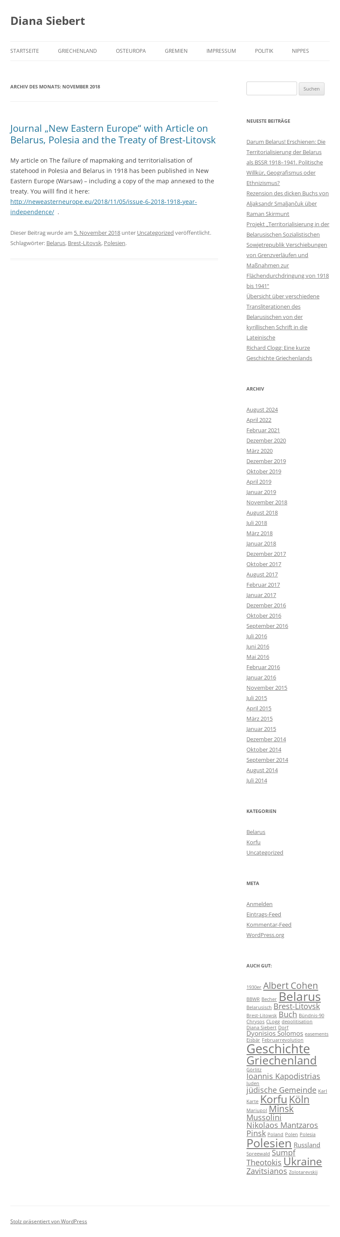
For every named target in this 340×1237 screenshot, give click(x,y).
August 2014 (262, 770)
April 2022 (258, 420)
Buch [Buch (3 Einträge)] (288, 1014)
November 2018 (266, 502)
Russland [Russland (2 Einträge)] (307, 1144)
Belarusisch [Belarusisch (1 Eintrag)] (259, 1007)
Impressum (221, 51)
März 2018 (259, 533)
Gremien (176, 51)
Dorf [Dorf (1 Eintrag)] (283, 1028)
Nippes (300, 51)
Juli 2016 (256, 636)
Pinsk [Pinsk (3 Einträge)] (256, 1133)
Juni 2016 (257, 646)
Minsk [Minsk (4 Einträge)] (281, 1109)
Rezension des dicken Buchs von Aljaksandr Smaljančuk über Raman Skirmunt (287, 203)
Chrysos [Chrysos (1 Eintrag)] (255, 1022)
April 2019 (258, 481)
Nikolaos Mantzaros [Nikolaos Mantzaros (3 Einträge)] (282, 1125)
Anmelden (259, 904)
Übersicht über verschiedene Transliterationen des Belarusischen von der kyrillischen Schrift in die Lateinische (282, 316)
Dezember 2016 (266, 605)
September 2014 (267, 760)
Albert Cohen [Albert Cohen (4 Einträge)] (290, 985)
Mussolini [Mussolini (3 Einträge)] (264, 1117)
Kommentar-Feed (268, 924)
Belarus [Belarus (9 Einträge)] (300, 996)
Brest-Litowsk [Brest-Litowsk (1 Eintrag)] (261, 1016)
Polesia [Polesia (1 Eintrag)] (308, 1134)
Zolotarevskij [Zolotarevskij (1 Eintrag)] (303, 1172)
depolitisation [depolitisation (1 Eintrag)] (297, 1022)
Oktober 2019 (263, 471)
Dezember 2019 (266, 461)
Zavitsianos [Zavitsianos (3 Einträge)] (266, 1171)
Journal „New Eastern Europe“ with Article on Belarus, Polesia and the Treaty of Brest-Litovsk (113, 133)
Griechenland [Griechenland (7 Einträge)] (281, 1060)
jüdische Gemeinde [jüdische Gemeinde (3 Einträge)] (281, 1090)
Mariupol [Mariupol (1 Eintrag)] (256, 1110)
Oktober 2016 (263, 615)
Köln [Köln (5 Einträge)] (299, 1099)
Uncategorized (155, 232)
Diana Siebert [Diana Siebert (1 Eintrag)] (261, 1028)
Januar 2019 (261, 492)
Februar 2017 (263, 584)
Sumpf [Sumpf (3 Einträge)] (283, 1152)
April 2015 (258, 708)
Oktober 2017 (263, 564)
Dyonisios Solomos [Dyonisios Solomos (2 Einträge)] (274, 1033)
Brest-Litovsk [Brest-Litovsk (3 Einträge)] (296, 1006)
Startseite (24, 51)
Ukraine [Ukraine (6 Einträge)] (302, 1161)
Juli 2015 (256, 698)
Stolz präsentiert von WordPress (48, 1221)
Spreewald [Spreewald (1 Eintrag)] (258, 1154)
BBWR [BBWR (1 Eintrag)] (253, 999)
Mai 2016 (257, 657)
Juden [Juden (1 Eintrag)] (252, 1083)
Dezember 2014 (266, 739)
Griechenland (77, 51)
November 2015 (266, 687)
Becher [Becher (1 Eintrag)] (269, 999)
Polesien (114, 243)
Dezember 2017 (266, 554)
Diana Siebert (47, 20)
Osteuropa (131, 51)
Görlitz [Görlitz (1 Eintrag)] (253, 1070)
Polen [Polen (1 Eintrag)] (291, 1134)
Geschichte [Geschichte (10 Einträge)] (278, 1048)
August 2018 (262, 512)
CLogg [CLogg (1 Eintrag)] (273, 1022)
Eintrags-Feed (263, 914)
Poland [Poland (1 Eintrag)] (275, 1134)
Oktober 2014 (263, 749)
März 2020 (259, 451)
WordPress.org (265, 935)
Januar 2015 (261, 729)
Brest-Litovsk (84, 243)
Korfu (253, 842)
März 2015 (259, 718)
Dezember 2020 (266, 440)
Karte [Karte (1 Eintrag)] (252, 1101)
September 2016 (267, 626)
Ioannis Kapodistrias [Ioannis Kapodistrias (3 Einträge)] (283, 1076)
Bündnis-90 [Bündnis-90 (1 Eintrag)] (311, 1016)
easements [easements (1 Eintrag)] (316, 1034)
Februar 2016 (263, 667)
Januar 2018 (261, 543)
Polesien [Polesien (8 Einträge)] (269, 1143)
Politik (264, 51)
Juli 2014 (256, 780)
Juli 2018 (256, 523)
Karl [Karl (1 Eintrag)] (322, 1091)
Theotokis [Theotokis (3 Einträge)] (264, 1162)
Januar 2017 (261, 595)
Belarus (55, 243)
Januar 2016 (261, 677)
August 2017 (262, 574)
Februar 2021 (263, 430)
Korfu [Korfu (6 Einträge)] (273, 1099)
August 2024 (262, 409)
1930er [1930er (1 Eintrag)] (253, 987)
